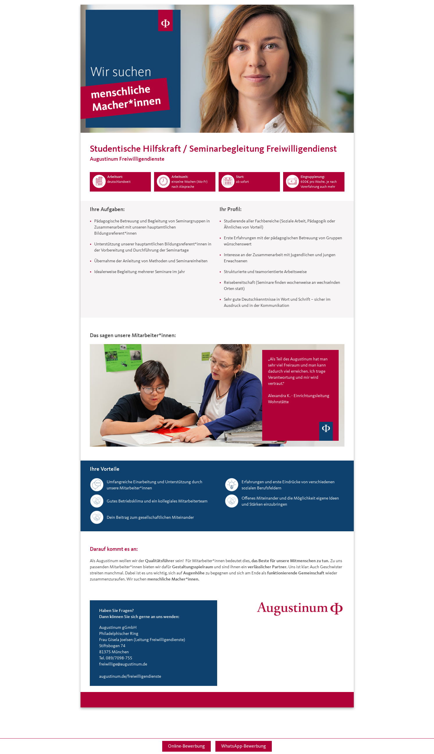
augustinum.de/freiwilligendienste (130, 676)
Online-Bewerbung (186, 746)
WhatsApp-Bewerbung (243, 746)
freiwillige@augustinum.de (123, 664)
